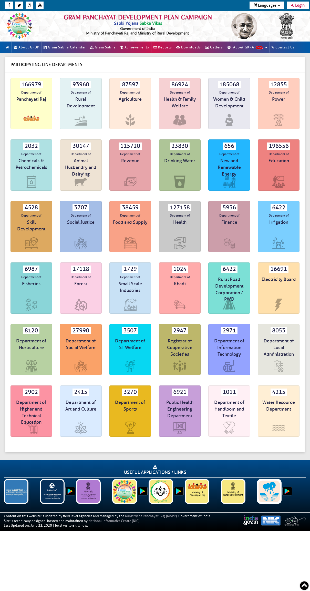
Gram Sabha (103, 47)
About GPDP (26, 47)
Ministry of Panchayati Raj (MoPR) (151, 516)
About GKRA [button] (247, 47)
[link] (138, 24)
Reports (162, 47)
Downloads (188, 47)
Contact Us (283, 47)
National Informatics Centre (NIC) (113, 521)
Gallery (214, 47)
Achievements (134, 47)
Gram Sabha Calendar (65, 47)
